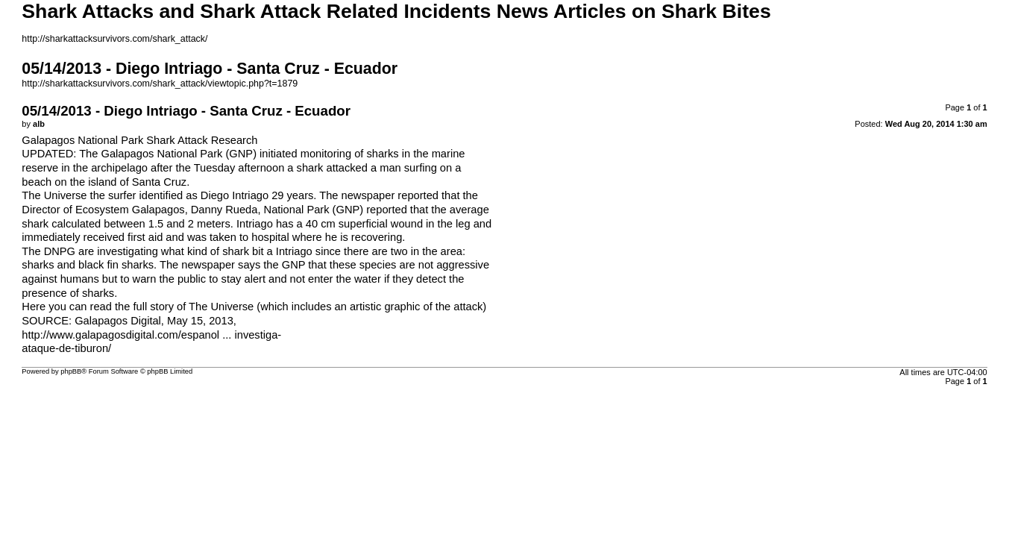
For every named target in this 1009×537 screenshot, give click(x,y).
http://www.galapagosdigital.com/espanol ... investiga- (151, 335)
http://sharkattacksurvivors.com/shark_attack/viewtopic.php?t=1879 (160, 83)
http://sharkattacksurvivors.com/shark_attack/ (114, 39)
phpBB (70, 371)
